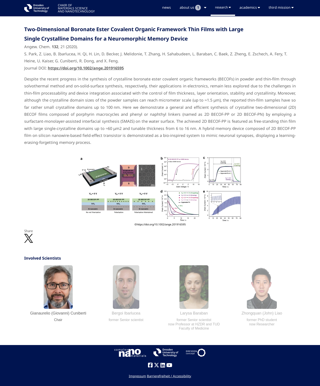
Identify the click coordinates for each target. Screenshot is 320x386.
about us (193, 7)
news (166, 7)
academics (249, 7)
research (223, 7)
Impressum (137, 376)
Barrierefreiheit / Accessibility (169, 376)
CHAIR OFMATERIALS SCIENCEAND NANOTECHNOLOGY (76, 8)
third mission (281, 7)
